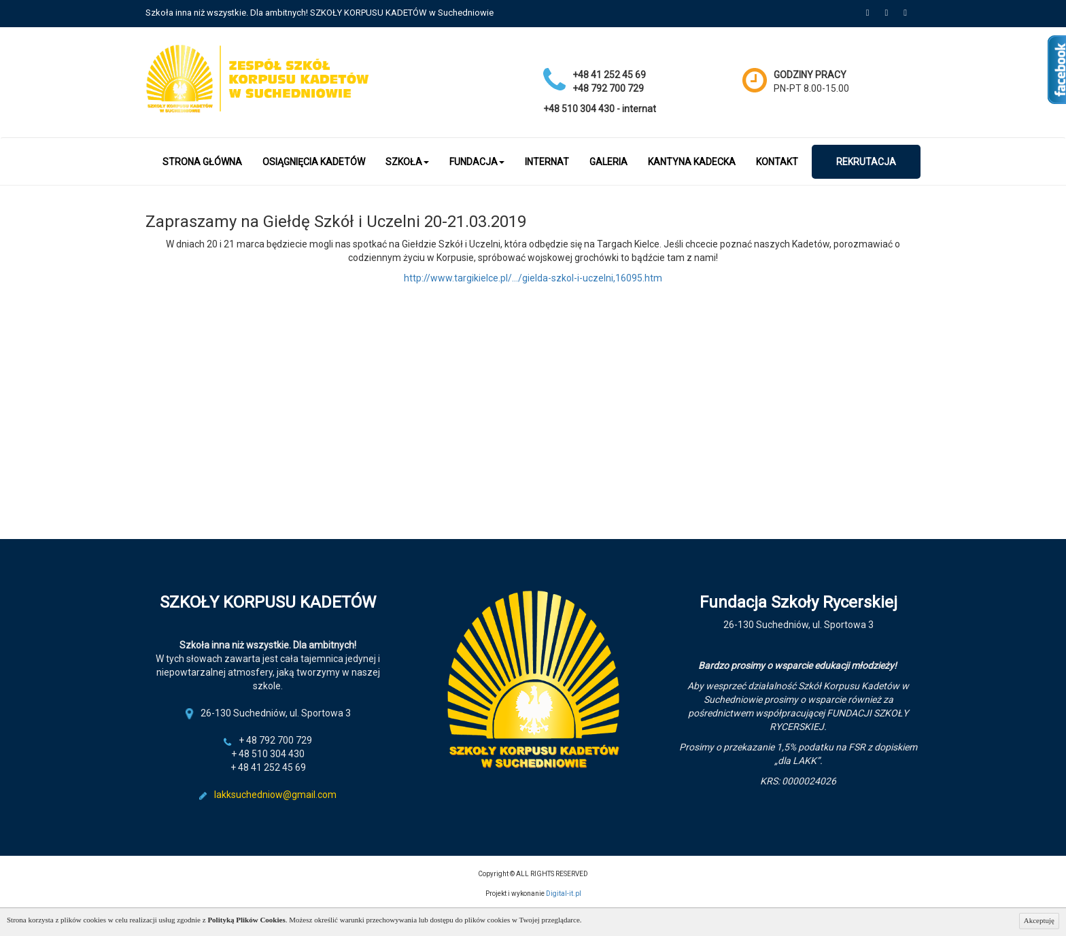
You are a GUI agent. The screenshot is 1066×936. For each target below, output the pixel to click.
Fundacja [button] (476, 161)
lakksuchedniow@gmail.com (275, 794)
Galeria (608, 161)
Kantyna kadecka (692, 161)
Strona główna (202, 161)
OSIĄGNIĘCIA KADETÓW (313, 161)
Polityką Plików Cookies (246, 920)
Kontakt (777, 161)
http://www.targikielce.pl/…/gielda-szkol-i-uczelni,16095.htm (533, 278)
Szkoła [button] (407, 161)
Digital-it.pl (563, 893)
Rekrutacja (866, 161)
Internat (547, 161)
